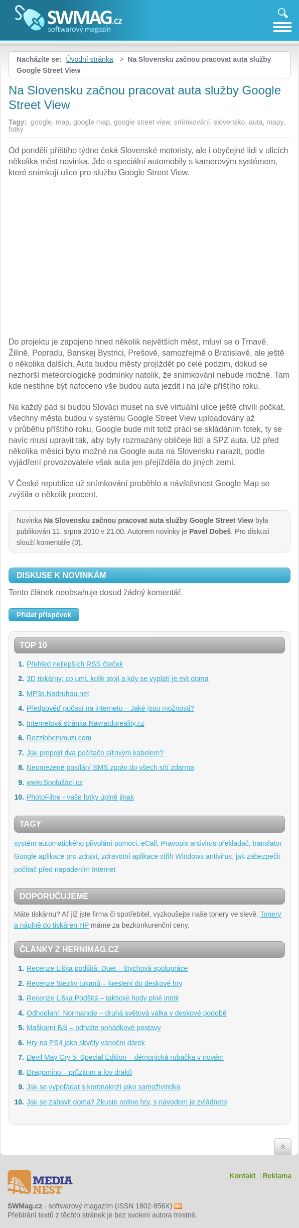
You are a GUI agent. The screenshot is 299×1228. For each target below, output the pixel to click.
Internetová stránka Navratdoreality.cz (85, 723)
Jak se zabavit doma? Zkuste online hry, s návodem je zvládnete (127, 1102)
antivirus (203, 843)
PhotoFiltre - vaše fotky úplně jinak (80, 797)
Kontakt (242, 1176)
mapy (274, 122)
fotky (16, 129)
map (62, 122)
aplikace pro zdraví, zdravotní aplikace (98, 856)
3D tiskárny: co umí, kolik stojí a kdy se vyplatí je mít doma (118, 679)
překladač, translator (250, 843)
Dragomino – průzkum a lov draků (79, 1072)
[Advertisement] (149, 258)
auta (255, 122)
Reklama (276, 1176)
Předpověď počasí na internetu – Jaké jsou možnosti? (110, 708)
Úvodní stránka (89, 59)
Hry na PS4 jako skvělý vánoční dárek (86, 1043)
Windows (189, 856)
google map (91, 122)
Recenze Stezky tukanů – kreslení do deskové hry (105, 983)
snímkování (192, 122)
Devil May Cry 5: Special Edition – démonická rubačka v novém (125, 1057)
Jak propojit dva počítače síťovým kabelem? (95, 753)
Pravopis (174, 843)
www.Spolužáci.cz (55, 782)
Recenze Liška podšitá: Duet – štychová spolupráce (107, 968)
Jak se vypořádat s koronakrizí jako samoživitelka (104, 1087)
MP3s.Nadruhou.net (58, 694)
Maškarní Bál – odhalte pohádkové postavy (94, 1028)
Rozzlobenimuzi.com (59, 738)
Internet (103, 869)
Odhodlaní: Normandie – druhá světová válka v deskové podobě (126, 1013)
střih (166, 856)
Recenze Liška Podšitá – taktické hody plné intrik (103, 998)
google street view (142, 122)
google (41, 122)
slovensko (229, 122)
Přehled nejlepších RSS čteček (75, 664)
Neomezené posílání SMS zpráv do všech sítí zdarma (110, 767)
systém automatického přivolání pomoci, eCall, (86, 843)
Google (25, 856)
